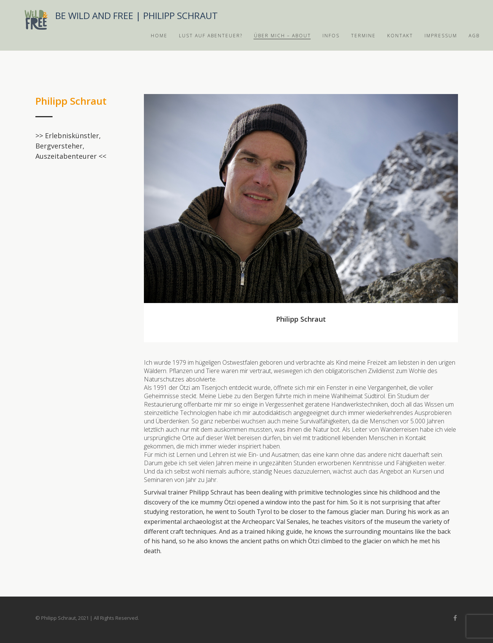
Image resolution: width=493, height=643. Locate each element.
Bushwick (36, 20)
